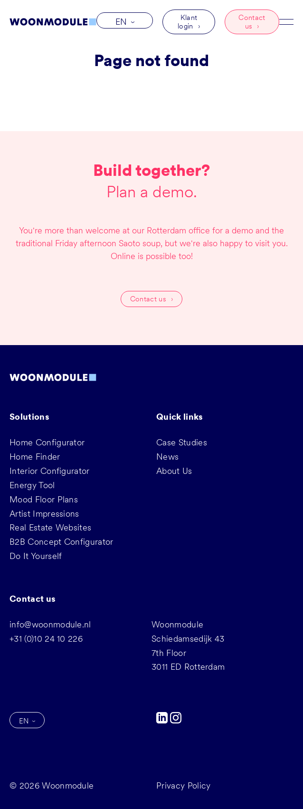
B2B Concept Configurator (61, 542)
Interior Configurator (49, 471)
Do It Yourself (35, 556)
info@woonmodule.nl (50, 624)
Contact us (251, 21)
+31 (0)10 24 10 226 (46, 639)
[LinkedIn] (163, 720)
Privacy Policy (183, 785)
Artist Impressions (44, 514)
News (167, 457)
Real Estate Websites (50, 527)
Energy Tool (32, 485)
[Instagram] (175, 720)
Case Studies (181, 442)
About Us (174, 471)
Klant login (187, 21)
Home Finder (34, 457)
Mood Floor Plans (43, 499)
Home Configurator (47, 442)
